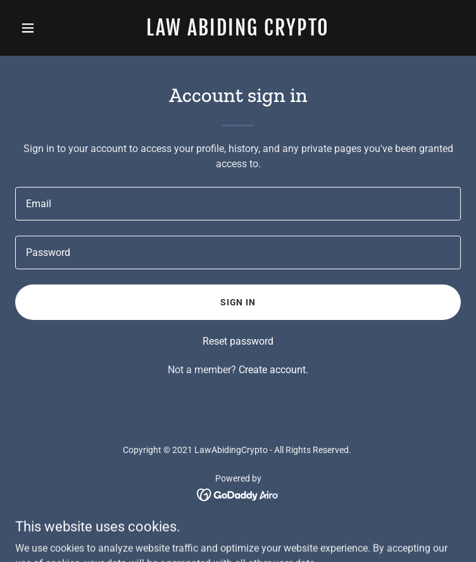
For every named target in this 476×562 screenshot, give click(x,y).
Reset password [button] (238, 341)
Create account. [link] (273, 370)
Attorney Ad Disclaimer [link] (238, 529)
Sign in (238, 302)
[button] (48, 28)
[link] (238, 32)
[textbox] (238, 203)
